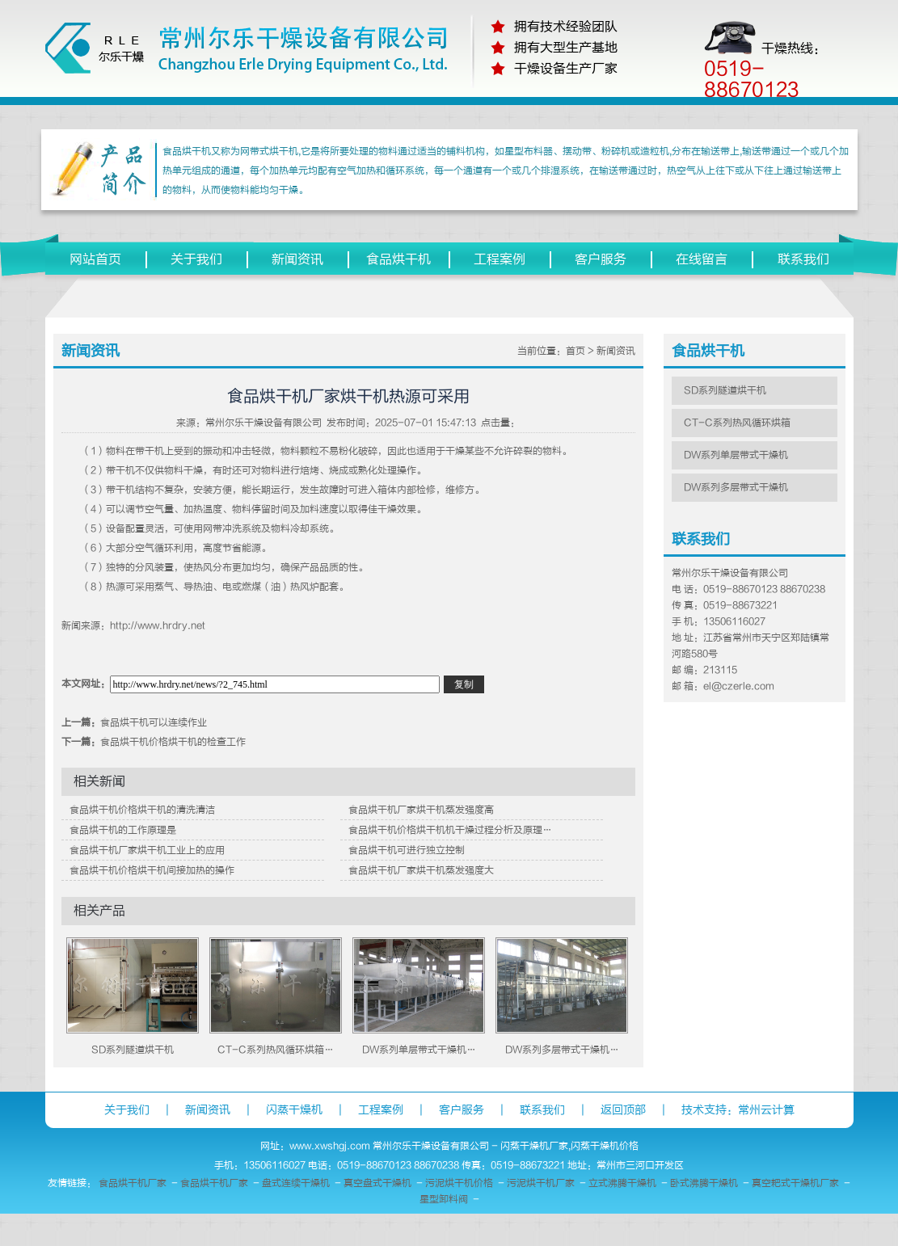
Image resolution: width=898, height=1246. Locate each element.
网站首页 (95, 259)
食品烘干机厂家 (133, 1183)
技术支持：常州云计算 (738, 1110)
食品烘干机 (398, 259)
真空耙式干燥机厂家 (795, 1183)
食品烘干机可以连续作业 (153, 722)
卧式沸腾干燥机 (704, 1183)
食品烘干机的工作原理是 (123, 830)
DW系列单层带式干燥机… (419, 1049)
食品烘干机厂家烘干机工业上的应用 (147, 850)
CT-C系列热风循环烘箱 (737, 422)
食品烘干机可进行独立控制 (406, 850)
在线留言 (701, 259)
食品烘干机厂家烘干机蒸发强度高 (421, 809)
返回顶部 (623, 1110)
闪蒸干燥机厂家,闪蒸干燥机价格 (569, 1145)
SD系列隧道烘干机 (132, 1049)
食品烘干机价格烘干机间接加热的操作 (152, 870)
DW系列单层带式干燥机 (736, 455)
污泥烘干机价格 (459, 1183)
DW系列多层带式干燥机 (736, 487)
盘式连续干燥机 (296, 1183)
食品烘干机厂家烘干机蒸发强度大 (421, 870)
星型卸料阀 (443, 1199)
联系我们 (803, 259)
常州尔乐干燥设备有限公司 (263, 422)
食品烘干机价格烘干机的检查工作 (173, 741)
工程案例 (499, 259)
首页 (575, 350)
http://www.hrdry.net (157, 625)
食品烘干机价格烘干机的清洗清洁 (142, 809)
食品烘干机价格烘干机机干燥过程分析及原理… (450, 830)
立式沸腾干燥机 (622, 1183)
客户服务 (600, 259)
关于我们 (196, 259)
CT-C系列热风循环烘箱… (275, 1049)
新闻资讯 (297, 259)
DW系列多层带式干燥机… (562, 1049)
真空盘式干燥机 (377, 1183)
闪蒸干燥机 (294, 1110)
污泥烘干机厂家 (541, 1183)
